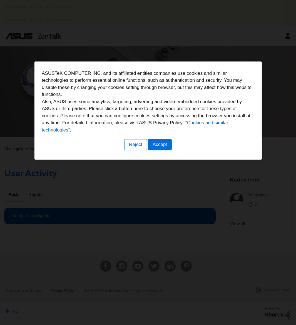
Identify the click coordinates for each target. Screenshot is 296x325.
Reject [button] (134, 197)
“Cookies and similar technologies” (165, 182)
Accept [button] (160, 197)
